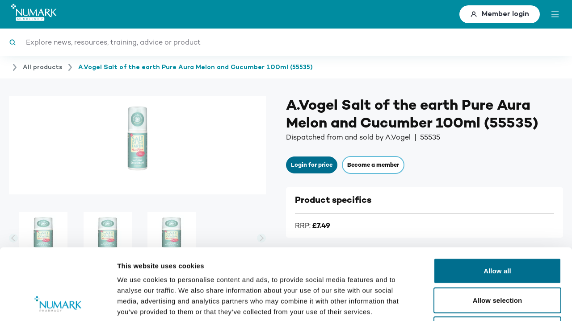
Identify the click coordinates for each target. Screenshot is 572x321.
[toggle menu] (555, 14)
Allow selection (497, 233)
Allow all (497, 204)
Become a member (373, 165)
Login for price (311, 165)
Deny (497, 262)
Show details (469, 303)
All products (42, 67)
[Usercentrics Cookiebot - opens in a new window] (58, 303)
